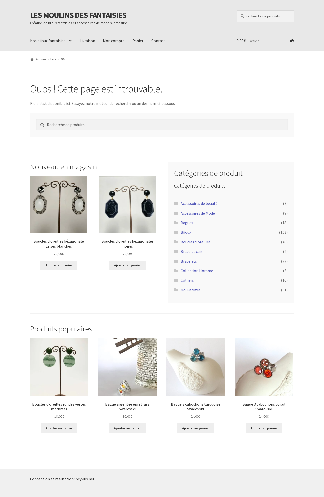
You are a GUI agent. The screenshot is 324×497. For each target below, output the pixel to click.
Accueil (41, 59)
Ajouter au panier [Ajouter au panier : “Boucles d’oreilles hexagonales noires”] (127, 265)
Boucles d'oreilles (196, 241)
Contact (158, 40)
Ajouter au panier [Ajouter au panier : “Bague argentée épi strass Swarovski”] (127, 428)
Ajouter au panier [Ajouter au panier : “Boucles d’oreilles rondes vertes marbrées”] (59, 428)
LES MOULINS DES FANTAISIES (78, 15)
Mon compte (114, 40)
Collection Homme (197, 270)
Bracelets (189, 261)
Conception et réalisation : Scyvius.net (62, 478)
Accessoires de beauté (199, 203)
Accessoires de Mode (198, 213)
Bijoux (186, 232)
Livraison (87, 40)
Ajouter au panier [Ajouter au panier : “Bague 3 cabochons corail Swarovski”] (263, 428)
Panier (137, 40)
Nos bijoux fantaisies (47, 40)
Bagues (187, 222)
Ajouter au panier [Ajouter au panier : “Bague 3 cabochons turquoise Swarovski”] (195, 428)
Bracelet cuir (191, 251)
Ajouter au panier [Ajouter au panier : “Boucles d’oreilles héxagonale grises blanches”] (58, 265)
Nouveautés (191, 289)
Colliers (187, 280)
